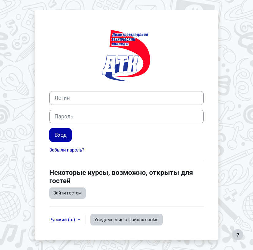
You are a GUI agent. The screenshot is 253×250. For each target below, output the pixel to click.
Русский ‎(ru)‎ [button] (62, 219)
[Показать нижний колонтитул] (237, 234)
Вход (60, 135)
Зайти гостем (67, 193)
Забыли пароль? (66, 150)
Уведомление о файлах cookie (126, 219)
